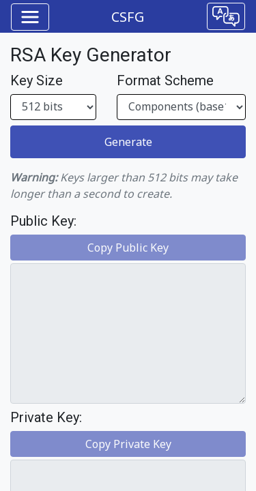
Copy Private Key (128, 443)
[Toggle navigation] (30, 17)
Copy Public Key (128, 247)
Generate (128, 141)
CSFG (127, 17)
